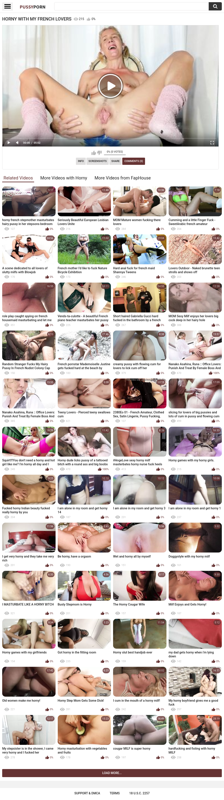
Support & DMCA (87, 793)
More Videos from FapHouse (122, 178)
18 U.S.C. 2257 (139, 793)
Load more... (112, 773)
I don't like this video (99, 153)
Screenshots (98, 161)
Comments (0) (133, 161)
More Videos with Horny (63, 178)
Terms (115, 793)
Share (115, 161)
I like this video (93, 153)
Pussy (33, 7)
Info (81, 161)
